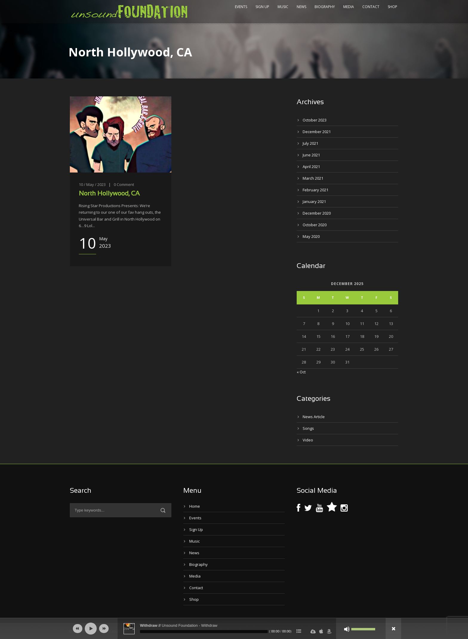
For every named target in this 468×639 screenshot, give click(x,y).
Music (283, 6)
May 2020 (311, 236)
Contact (370, 6)
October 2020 (315, 224)
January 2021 (314, 201)
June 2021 (311, 155)
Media (348, 6)
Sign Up (262, 6)
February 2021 (315, 190)
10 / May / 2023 (92, 184)
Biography (325, 6)
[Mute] (347, 629)
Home (194, 506)
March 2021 (313, 178)
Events (241, 6)
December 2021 (317, 131)
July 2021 (310, 143)
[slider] (204, 631)
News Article (314, 416)
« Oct (301, 372)
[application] (234, 628)
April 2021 (311, 166)
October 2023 (315, 120)
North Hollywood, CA (109, 194)
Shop (392, 6)
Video (308, 440)
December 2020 (317, 213)
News (301, 6)
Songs (308, 428)
